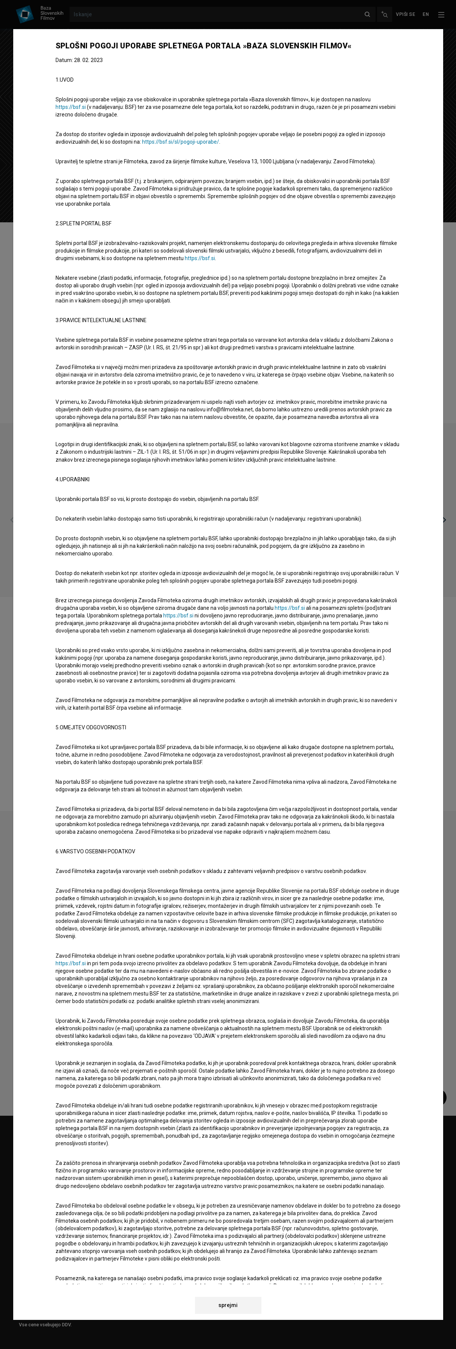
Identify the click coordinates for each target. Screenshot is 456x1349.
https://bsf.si (71, 107)
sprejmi (228, 1305)
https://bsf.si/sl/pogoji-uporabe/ (180, 142)
